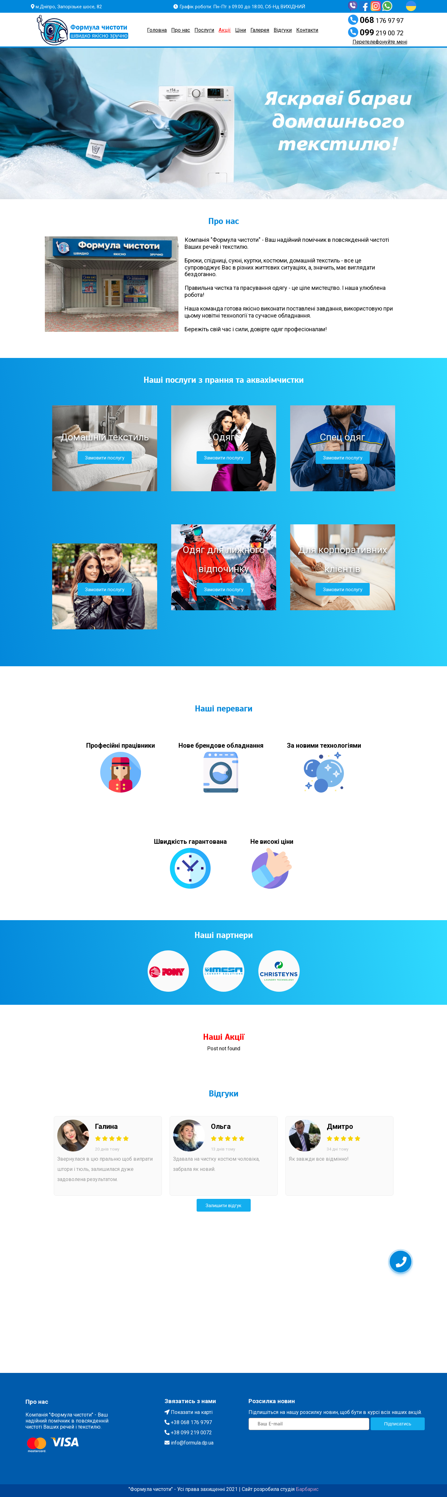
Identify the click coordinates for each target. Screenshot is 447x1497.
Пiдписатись (397, 1423)
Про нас (180, 30)
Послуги (204, 30)
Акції (225, 30)
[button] (109, 123)
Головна (157, 30)
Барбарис (307, 1489)
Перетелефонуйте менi (380, 42)
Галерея (259, 30)
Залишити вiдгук (223, 1205)
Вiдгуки (283, 30)
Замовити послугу (104, 458)
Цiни (240, 30)
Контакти (307, 30)
